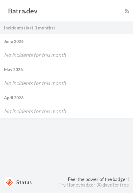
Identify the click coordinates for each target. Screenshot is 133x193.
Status (18, 182)
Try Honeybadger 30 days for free (93, 185)
